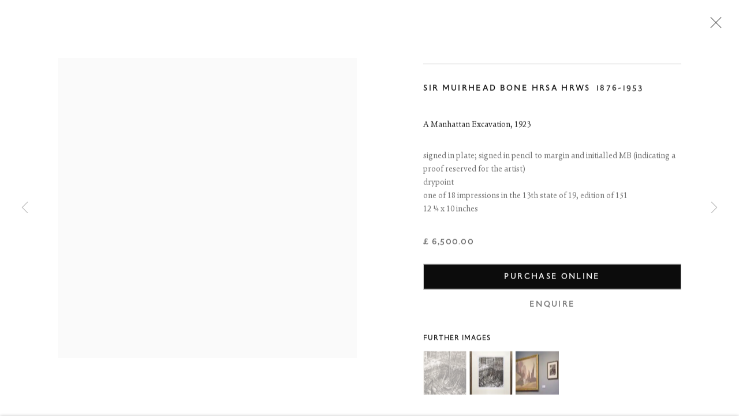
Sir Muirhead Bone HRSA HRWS (506, 90)
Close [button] (713, 26)
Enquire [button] (552, 306)
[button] (444, 374)
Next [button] (714, 208)
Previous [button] (25, 208)
